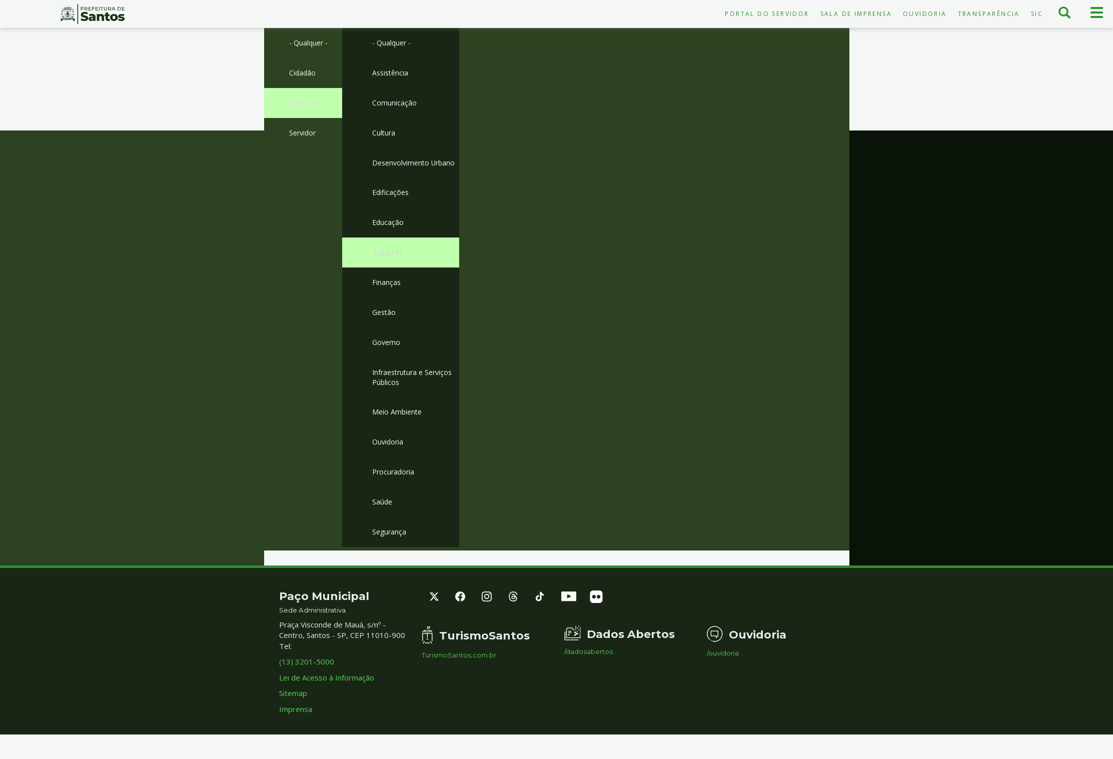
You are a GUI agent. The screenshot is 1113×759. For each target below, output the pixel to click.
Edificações (391, 207)
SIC (1037, 14)
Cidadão (303, 73)
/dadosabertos (588, 676)
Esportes (388, 269)
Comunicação (394, 105)
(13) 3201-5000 (306, 687)
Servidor (303, 135)
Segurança (390, 556)
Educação (388, 238)
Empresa (304, 105)
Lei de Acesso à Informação (326, 702)
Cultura (384, 135)
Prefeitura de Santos (93, 14)
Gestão (385, 330)
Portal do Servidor (767, 14)
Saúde (382, 525)
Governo (387, 361)
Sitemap (293, 717)
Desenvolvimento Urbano (402, 171)
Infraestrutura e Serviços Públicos (415, 396)
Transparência (989, 14)
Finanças (386, 299)
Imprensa (295, 733)
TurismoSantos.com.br (459, 679)
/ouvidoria (723, 677)
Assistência (391, 73)
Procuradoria (394, 495)
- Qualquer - (310, 43)
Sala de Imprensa (856, 14)
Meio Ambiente (398, 433)
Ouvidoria (925, 14)
